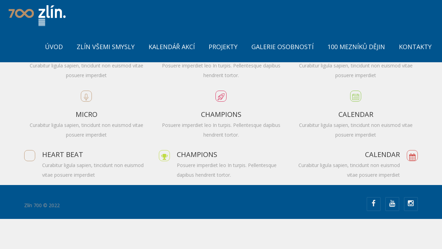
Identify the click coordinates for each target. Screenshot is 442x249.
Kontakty (415, 47)
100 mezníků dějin (356, 47)
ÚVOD (54, 47)
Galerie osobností (282, 47)
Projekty (223, 47)
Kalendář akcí (171, 47)
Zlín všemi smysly (106, 47)
